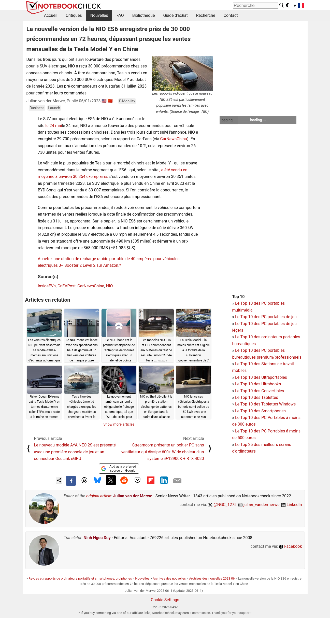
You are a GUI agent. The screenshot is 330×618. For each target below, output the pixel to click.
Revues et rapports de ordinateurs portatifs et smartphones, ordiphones (80, 578)
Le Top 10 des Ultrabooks (258, 384)
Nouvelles (99, 15)
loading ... (228, 120)
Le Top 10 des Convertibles (259, 390)
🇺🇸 (104, 101)
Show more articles (119, 424)
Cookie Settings (165, 599)
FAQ (120, 15)
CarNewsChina (173, 138)
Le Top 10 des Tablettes (256, 397)
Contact (231, 15)
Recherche (205, 15)
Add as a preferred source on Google (118, 468)
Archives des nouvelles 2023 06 (212, 578)
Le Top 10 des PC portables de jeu (266, 316)
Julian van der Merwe (132, 496)
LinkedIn (291, 504)
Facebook (290, 546)
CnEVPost (67, 286)
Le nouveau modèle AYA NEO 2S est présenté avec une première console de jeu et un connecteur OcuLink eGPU (75, 452)
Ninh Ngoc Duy (97, 537)
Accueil (50, 15)
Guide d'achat (175, 15)
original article (98, 496)
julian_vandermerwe (259, 504)
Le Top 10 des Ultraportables (261, 377)
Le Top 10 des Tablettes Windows (265, 404)
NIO (109, 286)
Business (37, 108)
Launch (54, 108)
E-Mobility (127, 101)
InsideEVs (47, 286)
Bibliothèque (143, 15)
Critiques (74, 15)
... (115, 101)
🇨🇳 (110, 101)
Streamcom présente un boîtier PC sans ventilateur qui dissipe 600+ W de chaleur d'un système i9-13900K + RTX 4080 (162, 452)
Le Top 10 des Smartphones (260, 411)
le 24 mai (53, 125)
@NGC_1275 (222, 504)
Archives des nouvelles (169, 578)
